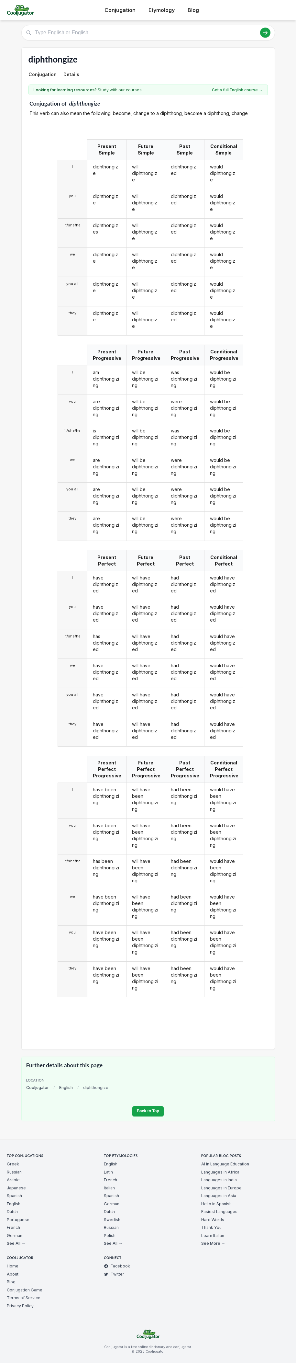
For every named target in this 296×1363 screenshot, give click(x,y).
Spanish (14, 1195)
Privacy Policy (20, 1305)
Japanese (16, 1187)
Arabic (13, 1179)
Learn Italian (212, 1235)
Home (12, 1266)
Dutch (12, 1211)
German (14, 1235)
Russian (14, 1172)
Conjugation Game (24, 1290)
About (12, 1274)
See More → (213, 1243)
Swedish (112, 1219)
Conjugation (120, 10)
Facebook (117, 1266)
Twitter (114, 1274)
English (66, 1087)
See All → (16, 1243)
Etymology (161, 10)
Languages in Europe (221, 1187)
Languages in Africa (220, 1172)
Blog (193, 10)
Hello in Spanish (216, 1203)
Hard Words (212, 1219)
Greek (13, 1164)
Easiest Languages (219, 1211)
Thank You (211, 1227)
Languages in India (219, 1179)
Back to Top (148, 1111)
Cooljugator (37, 1087)
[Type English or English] (148, 32)
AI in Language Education (225, 1164)
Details (71, 74)
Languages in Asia (218, 1195)
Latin (108, 1172)
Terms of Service (23, 1297)
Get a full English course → (237, 89)
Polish (109, 1235)
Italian (109, 1187)
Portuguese (18, 1219)
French (13, 1227)
